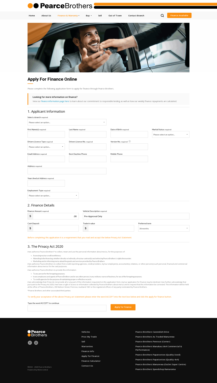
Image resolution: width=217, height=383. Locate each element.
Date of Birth (120, 129)
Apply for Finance (123, 308)
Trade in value (89, 223)
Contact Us (87, 365)
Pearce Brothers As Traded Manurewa (154, 336)
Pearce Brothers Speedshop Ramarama (155, 369)
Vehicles (86, 331)
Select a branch (38, 117)
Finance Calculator (91, 360)
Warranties (87, 346)
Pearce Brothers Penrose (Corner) (152, 341)
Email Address (37, 154)
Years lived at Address (41, 178)
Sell (100, 15)
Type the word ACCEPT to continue (43, 303)
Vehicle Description (95, 211)
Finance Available (179, 15)
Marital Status (161, 129)
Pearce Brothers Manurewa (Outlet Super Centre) (160, 364)
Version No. (121, 141)
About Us (46, 15)
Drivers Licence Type (40, 141)
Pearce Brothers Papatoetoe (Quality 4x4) (157, 359)
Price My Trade (89, 336)
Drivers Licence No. (81, 141)
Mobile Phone (116, 154)
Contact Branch (136, 15)
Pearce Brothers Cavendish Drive (152, 331)
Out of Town (115, 15)
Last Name (77, 129)
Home (32, 15)
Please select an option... (39, 122)
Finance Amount (38, 211)
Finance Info (88, 351)
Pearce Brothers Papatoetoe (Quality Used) (157, 354)
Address (35, 166)
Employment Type (53, 194)
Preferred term (144, 223)
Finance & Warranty (68, 15)
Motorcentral (43, 370)
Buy (89, 15)
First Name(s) (37, 129)
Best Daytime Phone (78, 154)
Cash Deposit (33, 223)
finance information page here (55, 101)
